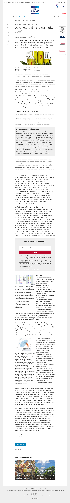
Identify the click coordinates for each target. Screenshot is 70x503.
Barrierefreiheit (24, 490)
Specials (53, 16)
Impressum (52, 490)
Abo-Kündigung (34, 490)
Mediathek (58, 16)
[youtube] (40, 488)
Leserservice (14, 490)
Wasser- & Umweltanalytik (44, 16)
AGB (28, 490)
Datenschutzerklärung (24, 261)
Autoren (62, 490)
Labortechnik (11, 16)
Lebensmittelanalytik (20, 16)
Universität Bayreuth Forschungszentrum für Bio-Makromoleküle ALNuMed (62, 30)
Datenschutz (19, 490)
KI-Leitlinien (57, 490)
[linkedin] (8, 32)
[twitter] (8, 27)
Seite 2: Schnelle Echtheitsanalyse (23, 439)
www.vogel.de (57, 495)
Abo (60, 490)
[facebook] (8, 24)
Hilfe (31, 490)
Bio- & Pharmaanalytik (31, 16)
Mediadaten (48, 490)
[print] (8, 38)
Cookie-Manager (9, 490)
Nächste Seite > (20, 444)
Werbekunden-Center (41, 490)
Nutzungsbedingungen (24, 260)
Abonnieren (35, 252)
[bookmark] (34, 37)
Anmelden (60, 2)
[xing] (8, 30)
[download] (8, 41)
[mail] (8, 35)
